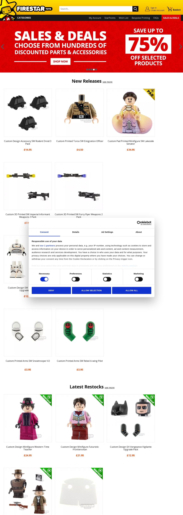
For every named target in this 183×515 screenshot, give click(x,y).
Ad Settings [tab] (107, 232)
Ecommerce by (170, 511)
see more (107, 81)
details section (129, 265)
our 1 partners (47, 245)
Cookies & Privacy (11, 482)
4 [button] (94, 69)
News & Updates (11, 465)
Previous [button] (2, 47)
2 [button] (89, 69)
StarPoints (109, 17)
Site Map (6, 494)
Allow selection (91, 290)
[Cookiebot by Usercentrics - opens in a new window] (139, 223)
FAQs (156, 17)
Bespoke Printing (141, 17)
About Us (7, 461)
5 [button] (96, 69)
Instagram (113, 465)
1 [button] (87, 69)
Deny (51, 290)
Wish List (123, 17)
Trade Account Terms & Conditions (65, 483)
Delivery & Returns (12, 473)
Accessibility (8, 485)
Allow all (132, 290)
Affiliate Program (56, 488)
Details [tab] (75, 232)
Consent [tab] (44, 232)
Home (5, 453)
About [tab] (139, 232)
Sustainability (9, 490)
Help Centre (53, 458)
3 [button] (91, 69)
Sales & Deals (171, 17)
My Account (95, 17)
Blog (4, 469)
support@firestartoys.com (60, 467)
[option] (91, 47)
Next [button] (180, 47)
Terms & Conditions (12, 478)
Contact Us (52, 453)
